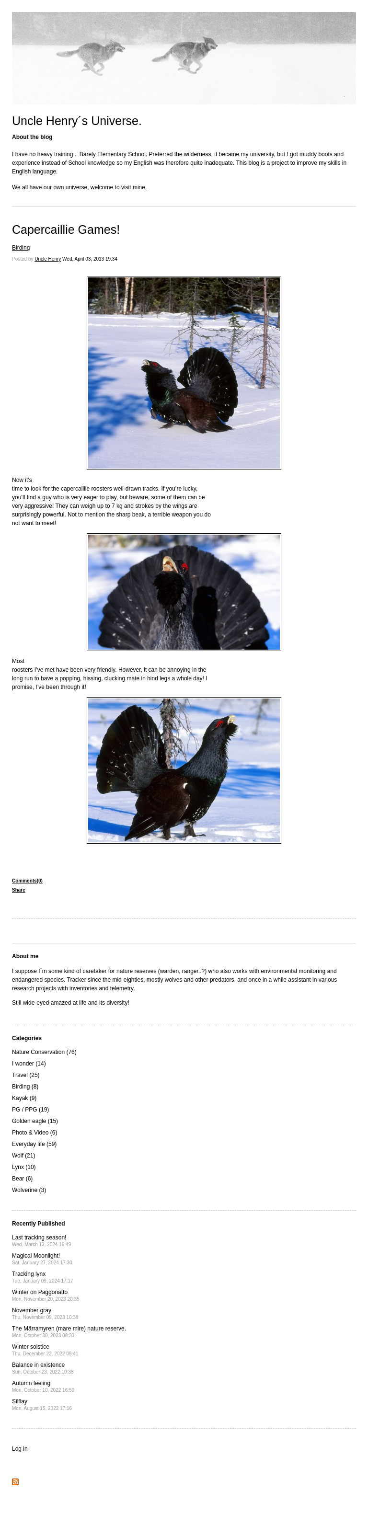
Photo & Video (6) (35, 1132)
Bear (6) (22, 1178)
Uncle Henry (47, 259)
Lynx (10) (24, 1167)
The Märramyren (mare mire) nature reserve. (69, 1331)
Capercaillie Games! (66, 229)
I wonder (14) (29, 1063)
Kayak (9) (24, 1098)
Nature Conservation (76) (44, 1052)
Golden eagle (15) (35, 1121)
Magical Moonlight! (42, 1258)
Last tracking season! (41, 1240)
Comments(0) (27, 880)
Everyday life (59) (34, 1144)
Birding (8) (25, 1086)
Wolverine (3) (29, 1190)
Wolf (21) (23, 1155)
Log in (20, 1448)
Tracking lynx (42, 1277)
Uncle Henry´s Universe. (77, 120)
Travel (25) (26, 1075)
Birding (21, 247)
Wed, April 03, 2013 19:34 (89, 259)
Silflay (42, 1404)
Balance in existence (42, 1368)
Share (18, 890)
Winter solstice (45, 1349)
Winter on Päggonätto (46, 1295)
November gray (45, 1313)
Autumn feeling (43, 1386)
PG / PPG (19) (30, 1109)
